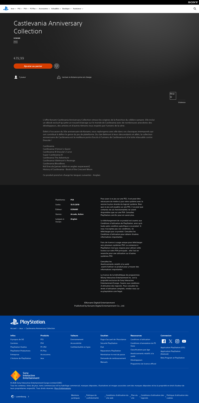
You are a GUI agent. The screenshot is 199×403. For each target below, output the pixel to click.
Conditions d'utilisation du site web (117, 396)
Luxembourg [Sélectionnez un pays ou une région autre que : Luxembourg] (20, 396)
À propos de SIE (17, 339)
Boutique (66, 9)
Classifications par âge (140, 350)
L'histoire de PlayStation (20, 358)
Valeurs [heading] (74, 335)
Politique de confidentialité (92, 396)
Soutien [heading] (104, 335)
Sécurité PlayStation (108, 343)
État (102, 347)
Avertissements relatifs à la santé (115, 264)
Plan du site (134, 396)
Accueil (13, 328)
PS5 (19, 9)
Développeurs (136, 360)
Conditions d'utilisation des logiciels (152, 396)
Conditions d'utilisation (140, 339)
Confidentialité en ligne (80, 347)
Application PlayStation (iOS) (173, 347)
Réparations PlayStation (110, 351)
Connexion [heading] (166, 335)
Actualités (55, 9)
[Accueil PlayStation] (6, 8)
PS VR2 (43, 347)
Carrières (14, 343)
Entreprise (14, 354)
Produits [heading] (44, 335)
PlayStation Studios (18, 347)
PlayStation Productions (20, 351)
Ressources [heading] (136, 335)
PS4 (25, 9)
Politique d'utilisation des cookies (177, 396)
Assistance (77, 9)
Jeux (12, 9)
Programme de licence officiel (143, 364)
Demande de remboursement (113, 358)
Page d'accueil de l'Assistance (113, 339)
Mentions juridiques (75, 396)
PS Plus (33, 9)
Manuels (104, 362)
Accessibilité (76, 343)
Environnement (77, 339)
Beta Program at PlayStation (173, 358)
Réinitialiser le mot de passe (112, 354)
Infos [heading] (12, 335)
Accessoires (43, 9)
